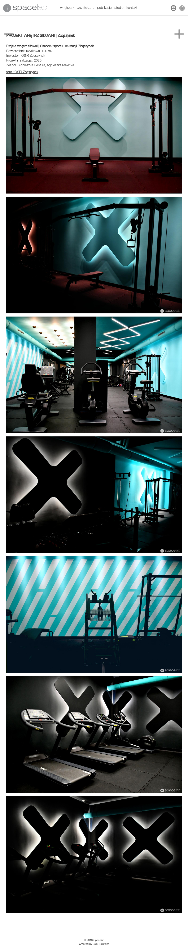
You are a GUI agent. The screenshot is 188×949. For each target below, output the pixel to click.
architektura (85, 8)
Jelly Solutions (101, 943)
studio (118, 8)
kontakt (131, 8)
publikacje (104, 8)
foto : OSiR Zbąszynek (22, 72)
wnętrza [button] (67, 8)
